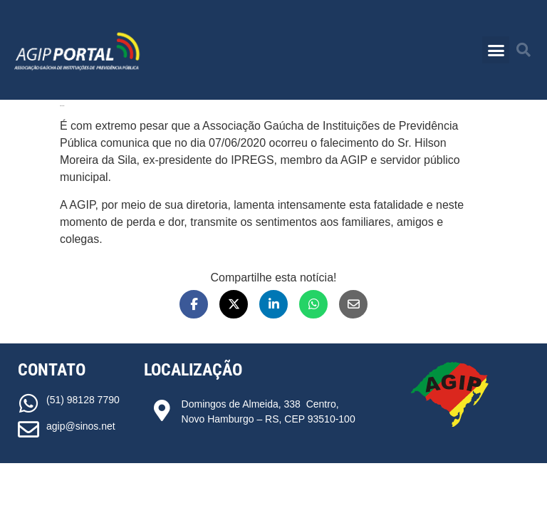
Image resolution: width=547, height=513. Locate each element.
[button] (495, 49)
